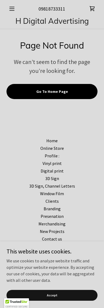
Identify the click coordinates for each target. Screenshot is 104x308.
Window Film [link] (52, 193)
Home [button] (52, 140)
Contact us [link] (52, 239)
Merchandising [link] (52, 223)
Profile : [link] (52, 155)
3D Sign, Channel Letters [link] (52, 186)
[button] (13, 8)
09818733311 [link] (51, 9)
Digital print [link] (52, 171)
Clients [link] (52, 201)
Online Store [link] (52, 148)
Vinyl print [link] (52, 163)
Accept (52, 295)
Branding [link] (52, 208)
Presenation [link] (52, 216)
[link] (92, 8)
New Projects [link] (52, 231)
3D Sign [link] (52, 178)
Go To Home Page (52, 91)
